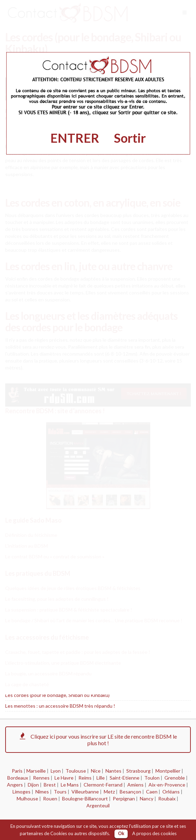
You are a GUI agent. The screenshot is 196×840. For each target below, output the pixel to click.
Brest (50, 785)
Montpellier (167, 771)
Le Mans (70, 785)
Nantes (113, 771)
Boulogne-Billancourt (85, 798)
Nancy (146, 798)
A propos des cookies (154, 833)
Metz (109, 792)
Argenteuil (98, 805)
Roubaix (167, 798)
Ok (121, 833)
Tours (60, 792)
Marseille (36, 771)
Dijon (33, 785)
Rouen (50, 798)
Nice (96, 771)
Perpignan (124, 798)
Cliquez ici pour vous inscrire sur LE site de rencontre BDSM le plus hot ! (98, 739)
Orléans (171, 792)
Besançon (130, 792)
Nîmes (42, 792)
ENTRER (74, 137)
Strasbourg (138, 771)
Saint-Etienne (124, 778)
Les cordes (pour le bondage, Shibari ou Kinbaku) (57, 695)
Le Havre (64, 778)
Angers (15, 785)
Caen (151, 792)
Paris (17, 771)
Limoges (21, 792)
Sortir (130, 137)
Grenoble (174, 778)
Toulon (152, 778)
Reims (85, 778)
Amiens (135, 785)
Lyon (56, 771)
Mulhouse (27, 798)
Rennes (41, 778)
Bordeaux (17, 778)
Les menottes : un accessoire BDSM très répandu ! (60, 706)
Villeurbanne (85, 792)
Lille (100, 778)
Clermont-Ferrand (103, 785)
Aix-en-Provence (166, 785)
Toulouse (76, 771)
